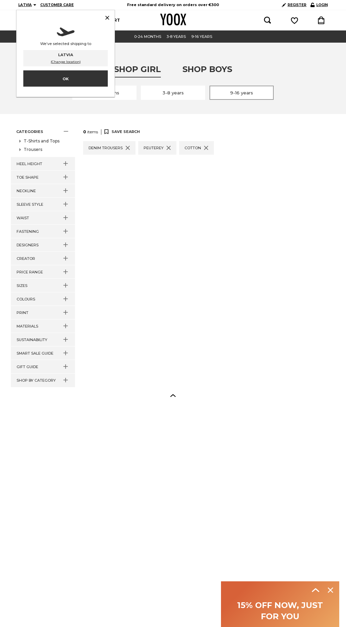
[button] (43, 131)
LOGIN (319, 5)
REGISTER (294, 5)
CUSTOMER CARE (57, 5)
